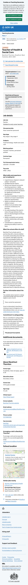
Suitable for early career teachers (13, 124)
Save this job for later (11, 65)
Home (3, 43)
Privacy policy (10, 557)
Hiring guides (5, 539)
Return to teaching (6, 524)
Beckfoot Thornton (10, 455)
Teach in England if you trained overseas (12, 527)
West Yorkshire (12, 501)
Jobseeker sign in (6, 517)
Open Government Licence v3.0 (11, 568)
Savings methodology (7, 560)
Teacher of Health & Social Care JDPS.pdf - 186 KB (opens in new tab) (14, 350)
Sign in (4, 30)
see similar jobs (14, 73)
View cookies (14, 23)
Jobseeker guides (6, 522)
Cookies (4, 557)
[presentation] (14, 464)
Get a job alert (9, 495)
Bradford (22, 499)
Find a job (4, 519)
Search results (10, 43)
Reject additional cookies (14, 19)
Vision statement (18, 560)
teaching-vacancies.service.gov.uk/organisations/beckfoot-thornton (14, 425)
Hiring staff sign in (6, 536)
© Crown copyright (14, 581)
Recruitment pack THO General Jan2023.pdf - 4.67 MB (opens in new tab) (14, 356)
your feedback (20, 38)
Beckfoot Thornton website (11, 403)
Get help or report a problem (9, 548)
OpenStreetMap (17, 477)
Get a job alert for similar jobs (14, 61)
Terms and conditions (7, 559)
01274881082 (7, 417)
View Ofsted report (8, 397)
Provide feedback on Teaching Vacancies (12, 550)
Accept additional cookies (14, 15)
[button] (16, 464)
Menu (4, 36)
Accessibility (17, 559)
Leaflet (6, 477)
